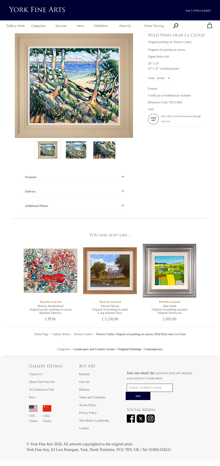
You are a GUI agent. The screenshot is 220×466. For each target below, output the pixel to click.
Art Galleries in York (41, 389)
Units (151, 78)
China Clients (47, 416)
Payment (31, 177)
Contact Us (36, 374)
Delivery (30, 191)
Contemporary (153, 349)
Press (32, 397)
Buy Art (87, 366)
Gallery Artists (15, 26)
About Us (125, 26)
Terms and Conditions (92, 397)
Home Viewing (154, 26)
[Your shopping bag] (209, 25)
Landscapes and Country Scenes (94, 349)
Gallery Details (46, 366)
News (80, 26)
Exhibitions (101, 26)
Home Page (42, 334)
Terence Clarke (83, 334)
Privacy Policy (88, 412)
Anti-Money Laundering (93, 420)
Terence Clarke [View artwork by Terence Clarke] (182, 42)
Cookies (84, 428)
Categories (38, 26)
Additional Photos (36, 206)
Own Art (84, 381)
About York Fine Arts (42, 381)
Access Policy (87, 405)
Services (61, 26)
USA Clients (33, 416)
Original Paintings (129, 349)
